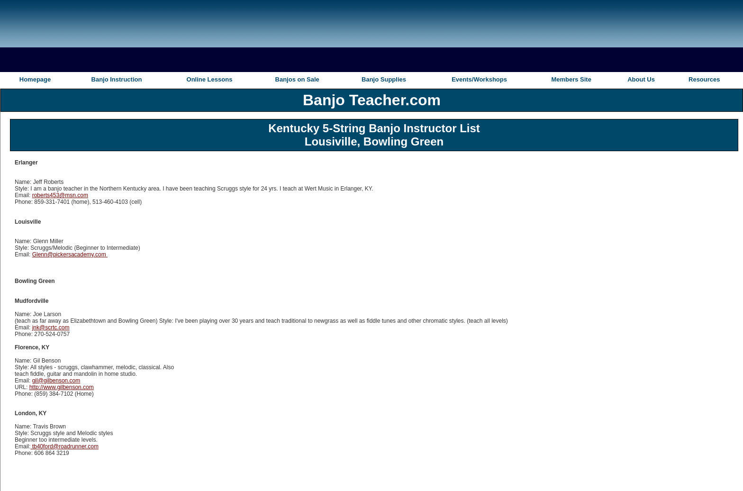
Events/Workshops (479, 79)
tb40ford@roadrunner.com (64, 446)
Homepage (35, 79)
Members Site (571, 79)
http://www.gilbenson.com (61, 387)
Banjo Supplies (384, 79)
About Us (641, 79)
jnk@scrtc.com (51, 327)
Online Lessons (210, 79)
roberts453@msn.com (60, 195)
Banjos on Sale (297, 79)
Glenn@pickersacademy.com (70, 254)
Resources (704, 79)
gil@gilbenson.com (56, 380)
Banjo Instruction (116, 79)
